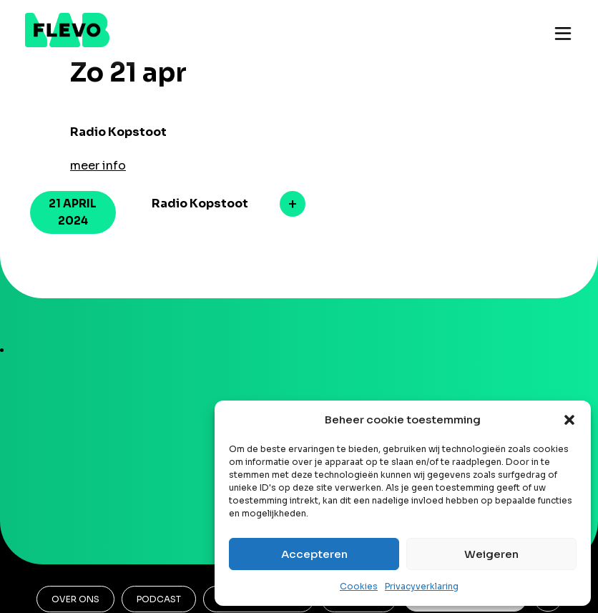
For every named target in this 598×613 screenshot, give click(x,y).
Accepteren (314, 554)
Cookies (359, 586)
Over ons (75, 599)
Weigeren (491, 554)
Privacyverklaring (422, 586)
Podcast (159, 599)
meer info (98, 165)
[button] (569, 420)
